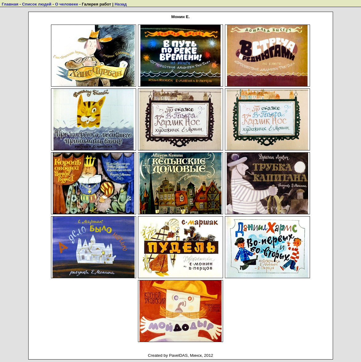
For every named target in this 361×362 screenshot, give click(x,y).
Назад (121, 4)
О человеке (66, 4)
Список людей (37, 4)
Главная (10, 4)
